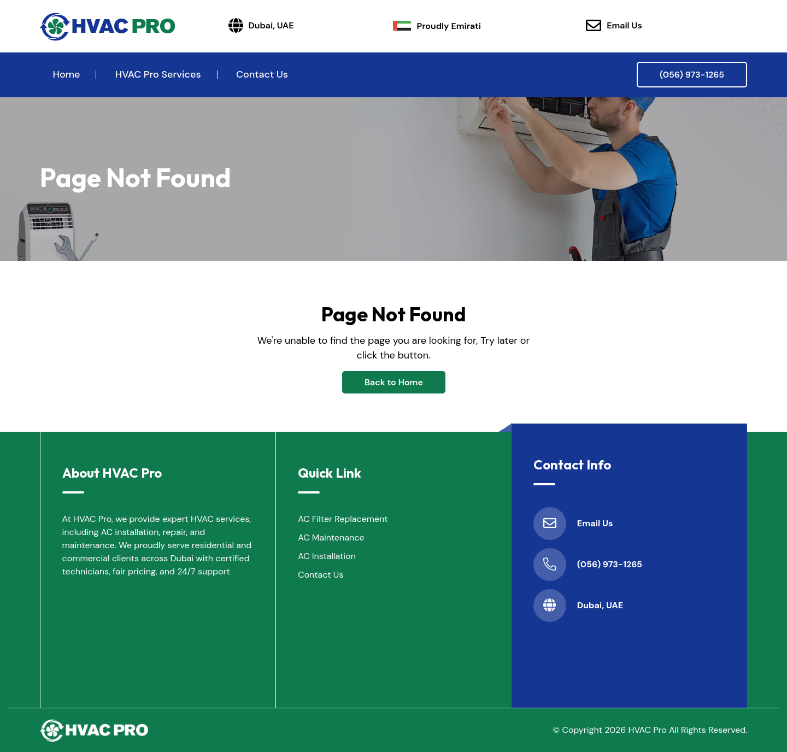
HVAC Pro (648, 730)
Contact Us (262, 74)
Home (66, 74)
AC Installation (327, 556)
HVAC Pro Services (158, 74)
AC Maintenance (331, 537)
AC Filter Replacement (342, 519)
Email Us (614, 26)
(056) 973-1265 (692, 74)
